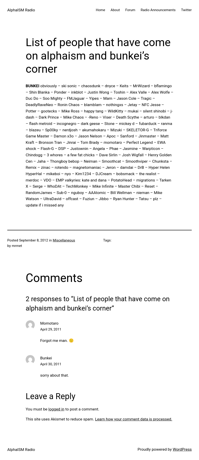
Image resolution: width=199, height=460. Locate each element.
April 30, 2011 (50, 364)
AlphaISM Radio (21, 10)
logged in (56, 409)
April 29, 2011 (50, 329)
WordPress (182, 449)
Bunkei (46, 358)
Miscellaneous (64, 240)
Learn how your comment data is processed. (133, 419)
